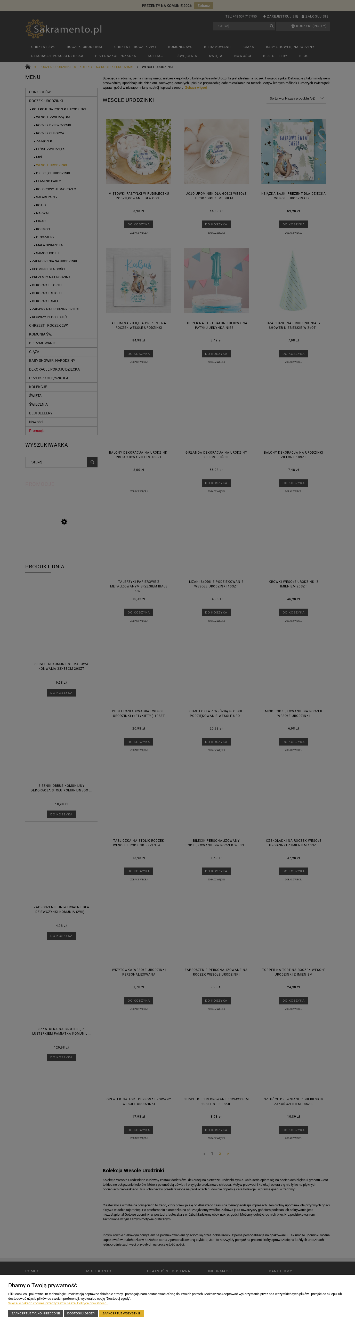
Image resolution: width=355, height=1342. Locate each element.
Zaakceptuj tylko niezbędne (36, 1313)
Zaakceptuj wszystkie (121, 1313)
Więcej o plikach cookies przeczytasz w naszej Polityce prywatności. (58, 1303)
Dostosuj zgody (81, 1313)
